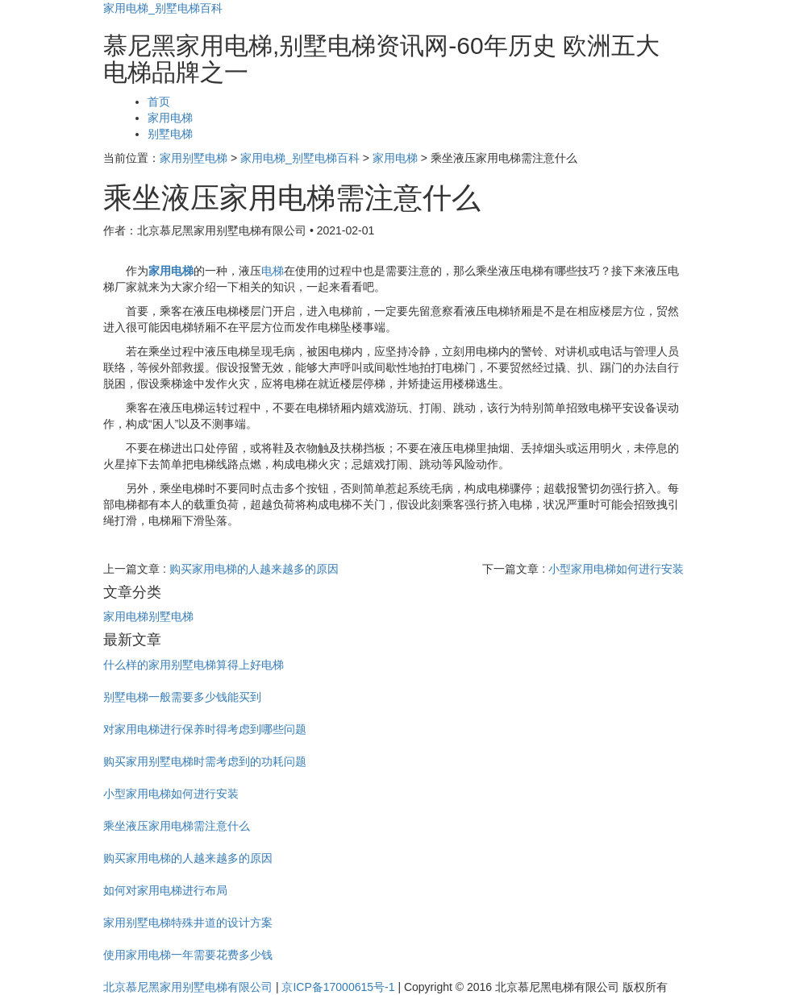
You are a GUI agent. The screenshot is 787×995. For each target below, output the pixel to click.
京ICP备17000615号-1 (337, 986)
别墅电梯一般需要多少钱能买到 (182, 696)
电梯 (272, 270)
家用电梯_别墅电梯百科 (163, 8)
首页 (159, 101)
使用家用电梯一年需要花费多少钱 (188, 954)
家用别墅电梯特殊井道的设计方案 (188, 922)
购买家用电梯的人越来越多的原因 (254, 568)
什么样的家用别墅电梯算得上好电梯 (193, 664)
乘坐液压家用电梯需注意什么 (176, 825)
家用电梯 (170, 117)
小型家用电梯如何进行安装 (616, 568)
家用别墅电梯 (193, 157)
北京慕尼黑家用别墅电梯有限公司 (188, 986)
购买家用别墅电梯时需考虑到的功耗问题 (204, 761)
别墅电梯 (170, 133)
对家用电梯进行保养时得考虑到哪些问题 (204, 729)
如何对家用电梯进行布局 (165, 890)
